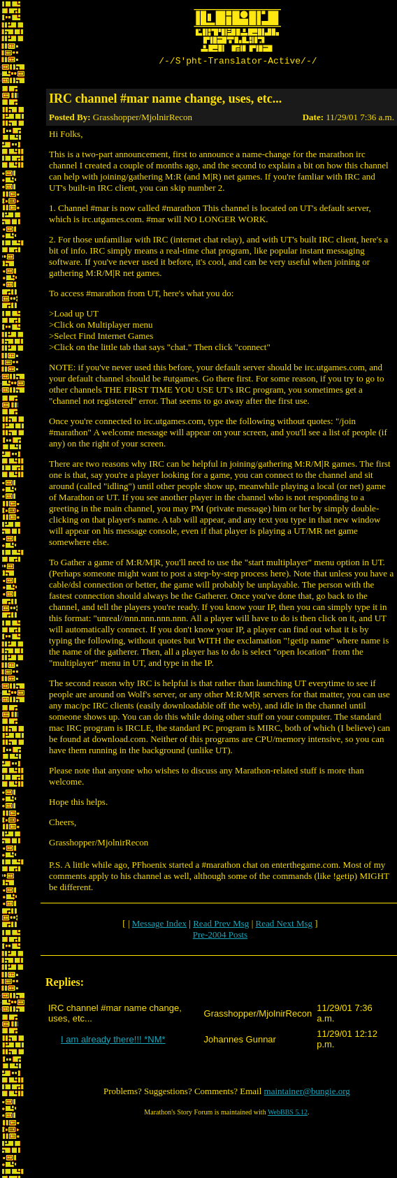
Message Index (159, 925)
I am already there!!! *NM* (113, 1041)
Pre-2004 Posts (220, 936)
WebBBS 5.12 (288, 1114)
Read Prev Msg (221, 925)
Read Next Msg (283, 925)
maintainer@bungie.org (307, 1093)
